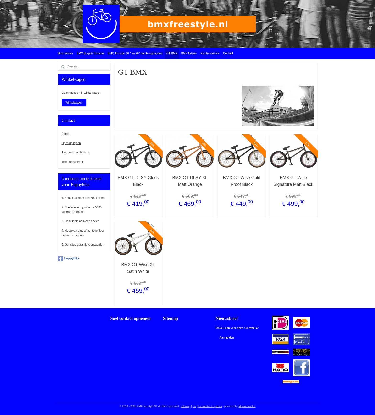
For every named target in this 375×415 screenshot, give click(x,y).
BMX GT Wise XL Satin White (138, 268)
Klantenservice (209, 53)
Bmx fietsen (65, 53)
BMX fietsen (189, 53)
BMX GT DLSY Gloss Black (138, 181)
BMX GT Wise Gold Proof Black (241, 181)
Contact (228, 53)
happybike (69, 258)
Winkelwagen (74, 102)
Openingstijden (71, 143)
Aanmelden (226, 337)
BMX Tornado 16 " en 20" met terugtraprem (135, 53)
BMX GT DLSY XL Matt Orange (189, 181)
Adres (65, 134)
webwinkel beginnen (210, 406)
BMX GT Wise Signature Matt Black (293, 181)
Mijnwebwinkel (247, 406)
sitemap (186, 406)
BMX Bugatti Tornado (90, 53)
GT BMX (171, 53)
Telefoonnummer (72, 162)
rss (194, 406)
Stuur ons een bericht (75, 152)
